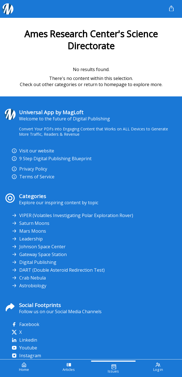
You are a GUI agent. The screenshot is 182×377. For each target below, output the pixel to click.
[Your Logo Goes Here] (82, 9)
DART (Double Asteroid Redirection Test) (58, 270)
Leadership (27, 239)
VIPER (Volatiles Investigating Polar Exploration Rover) (72, 215)
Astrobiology (28, 286)
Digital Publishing (33, 262)
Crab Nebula (28, 278)
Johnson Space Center (38, 247)
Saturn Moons (30, 223)
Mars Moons (28, 231)
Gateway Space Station (39, 254)
